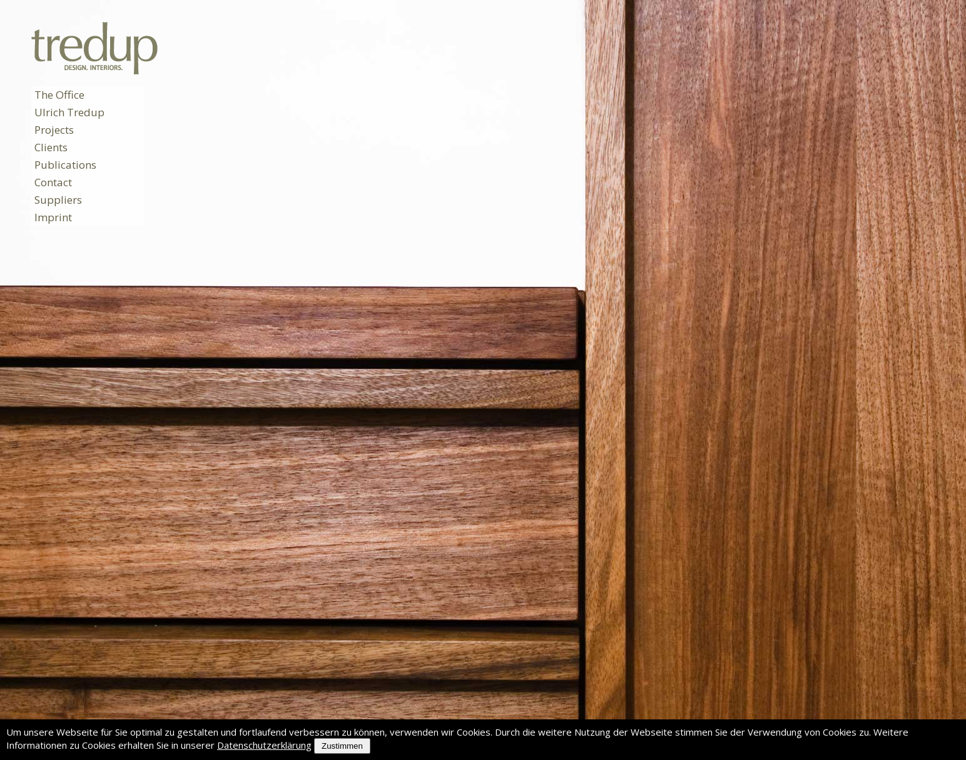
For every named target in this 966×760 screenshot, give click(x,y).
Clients (51, 147)
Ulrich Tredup (69, 112)
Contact (53, 182)
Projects (54, 129)
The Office (59, 95)
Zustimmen (342, 746)
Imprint (53, 217)
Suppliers (58, 199)
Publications (65, 165)
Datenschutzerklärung (264, 745)
